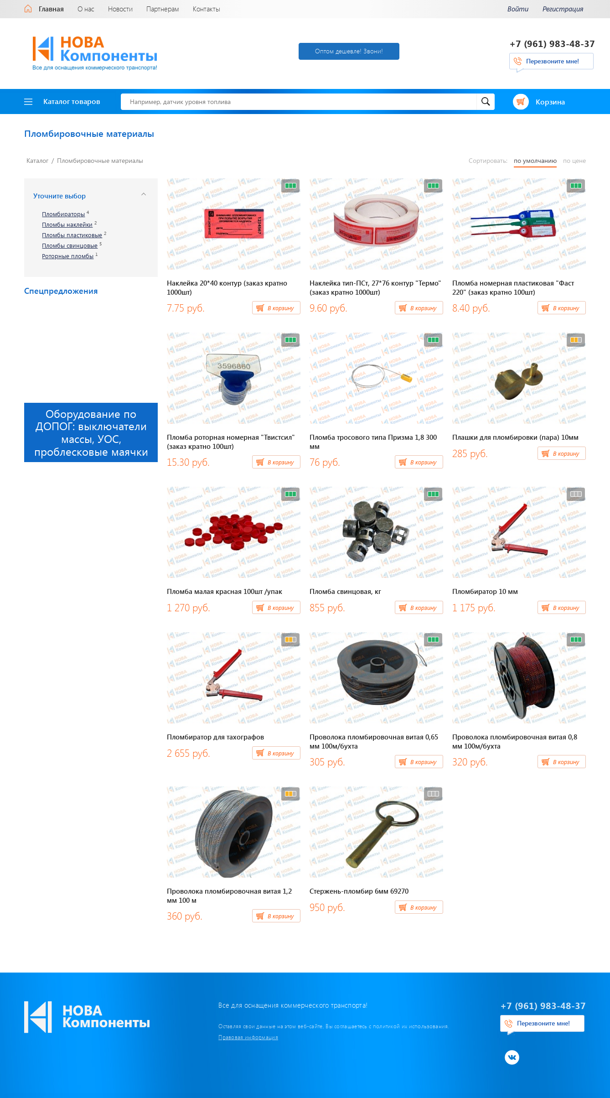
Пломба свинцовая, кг (345, 591)
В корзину (281, 308)
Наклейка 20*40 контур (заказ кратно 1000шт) (227, 287)
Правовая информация (248, 1037)
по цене (574, 160)
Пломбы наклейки (67, 224)
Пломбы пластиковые (72, 235)
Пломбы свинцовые (70, 245)
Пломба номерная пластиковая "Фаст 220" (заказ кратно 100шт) (513, 287)
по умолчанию (535, 160)
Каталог (37, 160)
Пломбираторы (63, 214)
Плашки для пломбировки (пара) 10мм (515, 437)
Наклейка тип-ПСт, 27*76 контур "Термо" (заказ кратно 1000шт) (375, 287)
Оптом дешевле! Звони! (349, 51)
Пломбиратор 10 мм (485, 591)
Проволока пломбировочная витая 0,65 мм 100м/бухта (374, 741)
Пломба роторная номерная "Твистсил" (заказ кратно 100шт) (231, 441)
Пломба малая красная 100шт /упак (224, 591)
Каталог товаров (62, 101)
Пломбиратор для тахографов (215, 736)
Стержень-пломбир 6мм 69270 (359, 890)
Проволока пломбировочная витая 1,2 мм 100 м (229, 895)
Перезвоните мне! (552, 61)
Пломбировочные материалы (100, 160)
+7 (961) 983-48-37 (552, 43)
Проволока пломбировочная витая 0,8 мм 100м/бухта (514, 741)
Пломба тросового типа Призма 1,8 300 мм (373, 441)
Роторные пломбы (67, 256)
